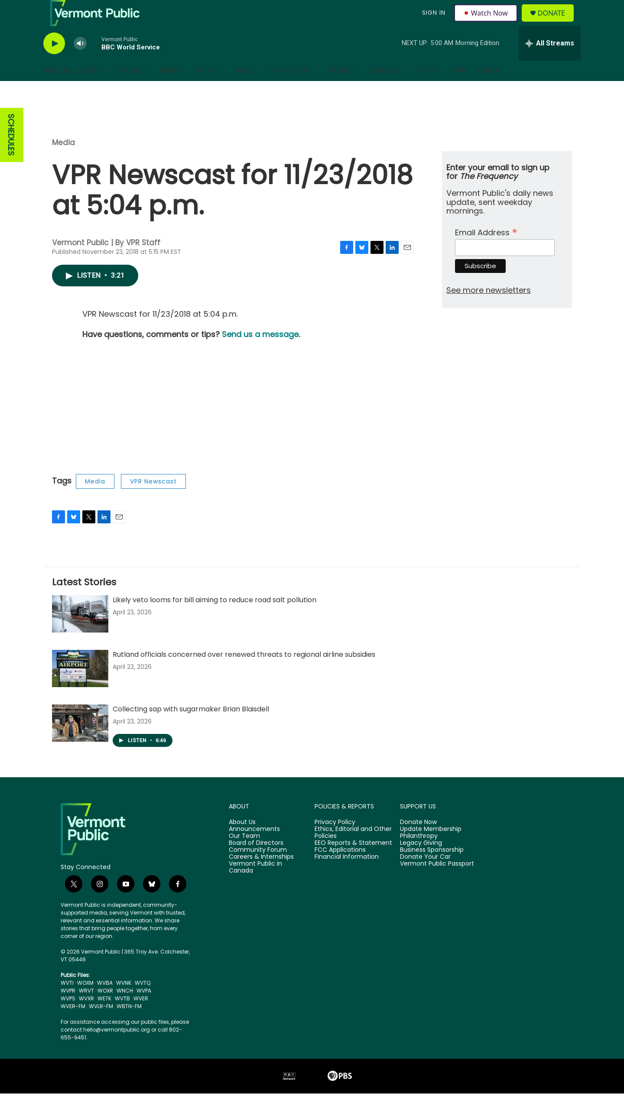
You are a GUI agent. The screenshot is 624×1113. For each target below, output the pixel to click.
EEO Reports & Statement (353, 862)
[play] (54, 63)
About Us (242, 841)
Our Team (244, 855)
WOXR (105, 1010)
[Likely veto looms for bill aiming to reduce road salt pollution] (80, 633)
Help (427, 90)
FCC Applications (340, 869)
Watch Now (486, 22)
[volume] (80, 63)
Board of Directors (256, 862)
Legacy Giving (421, 862)
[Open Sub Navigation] (104, 90)
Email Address (486, 251)
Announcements (254, 848)
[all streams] (550, 62)
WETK (104, 1018)
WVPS (68, 1018)
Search (487, 90)
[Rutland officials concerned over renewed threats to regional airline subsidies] (80, 688)
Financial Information (347, 876)
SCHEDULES (11, 154)
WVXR (86, 1018)
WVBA (105, 1002)
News (169, 90)
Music (207, 90)
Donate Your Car (425, 876)
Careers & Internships (261, 876)
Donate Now (418, 841)
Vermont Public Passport (437, 883)
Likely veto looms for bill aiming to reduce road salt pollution (214, 619)
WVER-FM (73, 1025)
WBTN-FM (129, 1025)
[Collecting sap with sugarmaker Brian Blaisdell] (80, 742)
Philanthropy (419, 855)
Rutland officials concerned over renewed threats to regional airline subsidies (244, 674)
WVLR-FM (101, 1025)
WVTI (67, 1002)
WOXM (85, 1002)
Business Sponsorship (432, 869)
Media (63, 162)
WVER (140, 1018)
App (460, 90)
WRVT (86, 1010)
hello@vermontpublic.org (116, 1049)
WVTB (122, 1018)
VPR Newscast (153, 500)
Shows (129, 90)
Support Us (289, 90)
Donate (556, 22)
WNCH (125, 1010)
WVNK (123, 1002)
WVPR (68, 1010)
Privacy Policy (335, 841)
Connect (385, 90)
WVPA (143, 1010)
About (339, 90)
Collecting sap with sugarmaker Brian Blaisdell (191, 728)
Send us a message (260, 353)
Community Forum (258, 869)
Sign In (432, 22)
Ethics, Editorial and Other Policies (353, 852)
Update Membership (431, 848)
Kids (243, 90)
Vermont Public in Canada (255, 887)
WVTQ (142, 1002)
